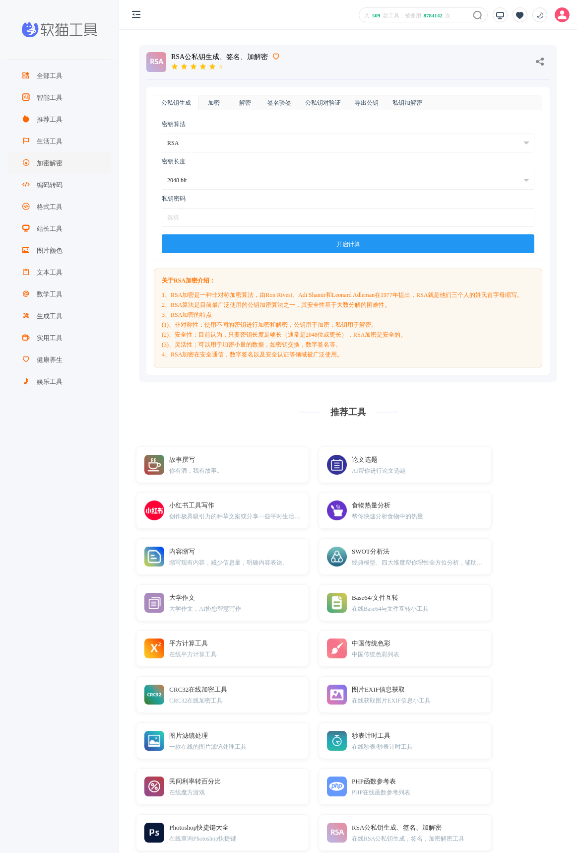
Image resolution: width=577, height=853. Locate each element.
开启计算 (348, 244)
